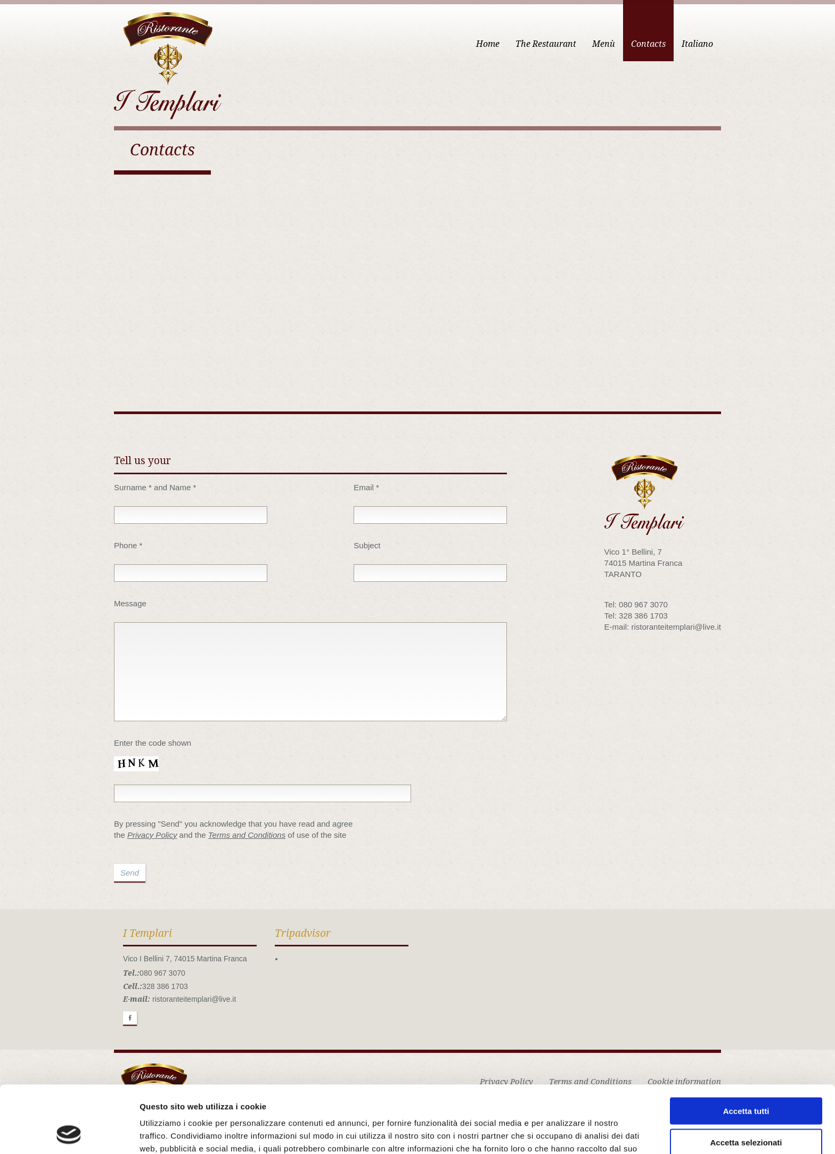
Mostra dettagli (560, 1132)
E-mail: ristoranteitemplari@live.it (662, 626)
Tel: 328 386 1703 (636, 615)
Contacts (648, 44)
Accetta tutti (746, 1047)
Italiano (697, 44)
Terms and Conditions (246, 834)
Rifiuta (746, 1110)
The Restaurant (545, 44)
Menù (603, 44)
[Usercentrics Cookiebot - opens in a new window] (69, 1133)
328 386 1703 (165, 986)
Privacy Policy (152, 834)
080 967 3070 (162, 973)
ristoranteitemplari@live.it (194, 999)
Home (488, 44)
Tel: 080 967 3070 (636, 604)
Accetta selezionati (746, 1079)
